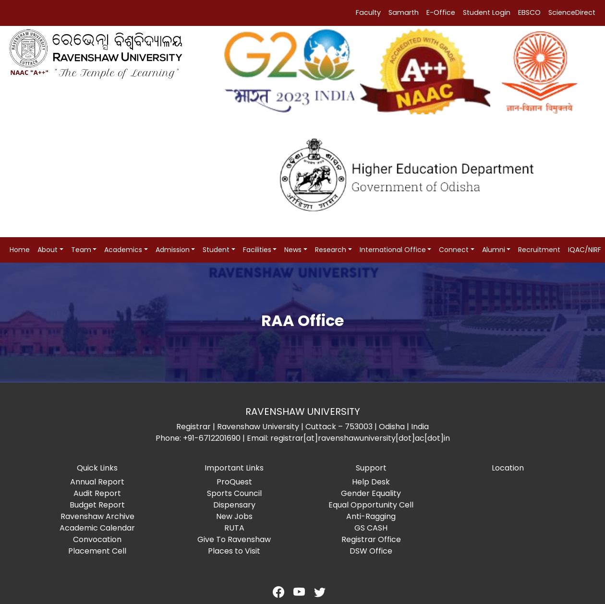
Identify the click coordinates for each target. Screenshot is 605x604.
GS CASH (370, 527)
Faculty (368, 12)
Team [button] (81, 249)
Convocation (97, 539)
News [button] (293, 249)
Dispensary (234, 504)
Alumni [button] (493, 249)
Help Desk (371, 481)
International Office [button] (393, 249)
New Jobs (234, 516)
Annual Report (97, 481)
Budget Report (97, 504)
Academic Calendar (97, 527)
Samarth (403, 12)
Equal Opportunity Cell (370, 504)
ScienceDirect (571, 12)
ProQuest (234, 481)
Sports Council (234, 493)
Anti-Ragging (371, 516)
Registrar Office (371, 539)
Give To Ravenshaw (234, 539)
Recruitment (539, 249)
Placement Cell (97, 550)
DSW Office (371, 550)
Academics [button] (123, 249)
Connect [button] (454, 249)
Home (20, 249)
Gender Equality (371, 493)
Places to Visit (234, 550)
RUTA (234, 527)
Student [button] (216, 249)
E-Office (440, 12)
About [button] (47, 249)
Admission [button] (173, 249)
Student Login (486, 12)
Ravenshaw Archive (97, 516)
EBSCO (529, 12)
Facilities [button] (257, 249)
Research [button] (330, 249)
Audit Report (97, 493)
